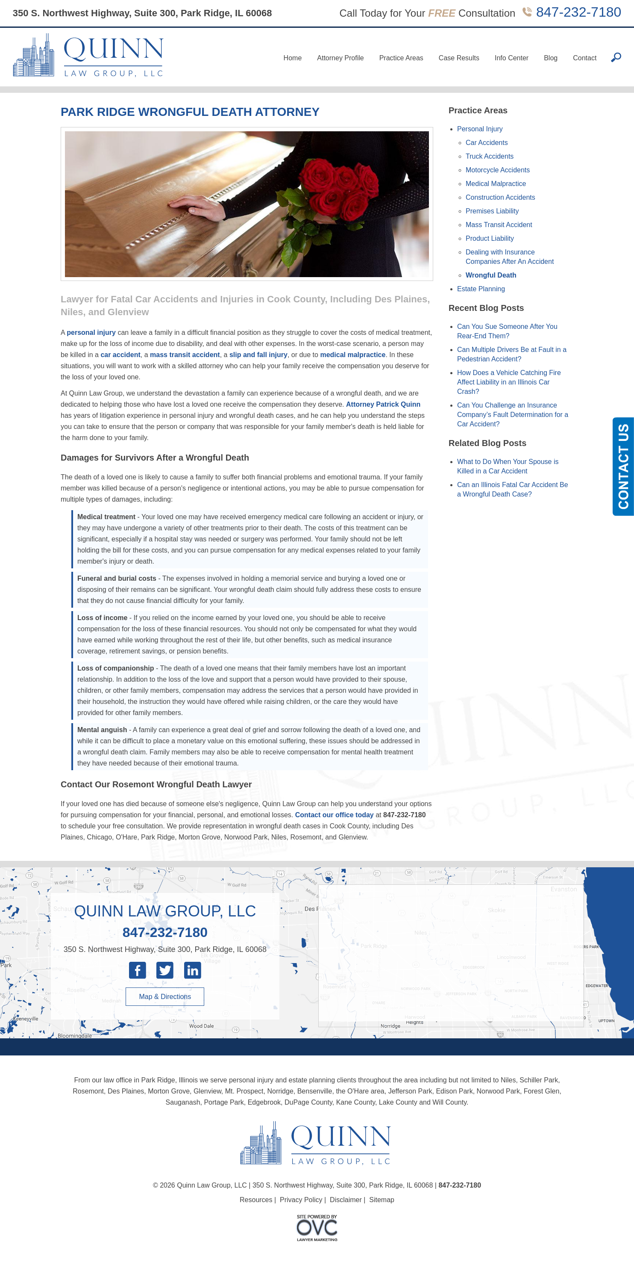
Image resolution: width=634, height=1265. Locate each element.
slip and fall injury (258, 354)
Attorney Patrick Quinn (383, 404)
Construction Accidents (500, 197)
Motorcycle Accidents (498, 170)
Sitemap (381, 1199)
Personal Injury (480, 129)
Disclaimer (346, 1199)
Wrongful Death (491, 275)
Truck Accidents (490, 156)
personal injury (91, 332)
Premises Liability (492, 211)
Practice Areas (401, 58)
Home (293, 58)
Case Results (459, 58)
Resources (256, 1199)
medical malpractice (352, 354)
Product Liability (490, 238)
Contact (584, 58)
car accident (120, 354)
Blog (551, 58)
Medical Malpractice (496, 183)
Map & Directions (165, 996)
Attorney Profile (340, 58)
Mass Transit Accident (499, 224)
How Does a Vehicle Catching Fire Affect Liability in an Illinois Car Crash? (509, 382)
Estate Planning (481, 289)
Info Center (511, 58)
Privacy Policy (301, 1199)
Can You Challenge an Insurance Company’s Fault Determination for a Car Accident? (512, 415)
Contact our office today (334, 815)
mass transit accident (185, 354)
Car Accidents (487, 142)
